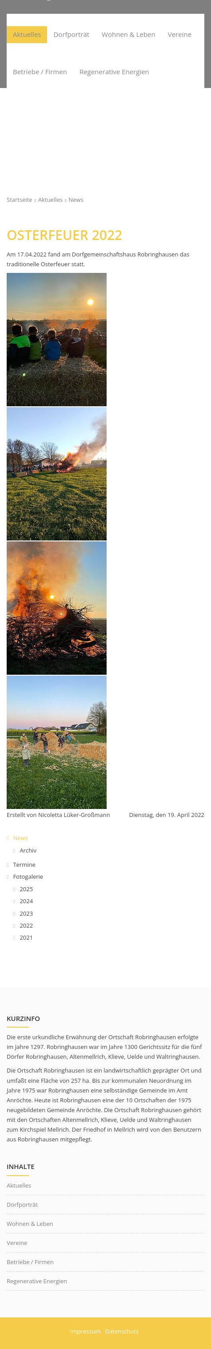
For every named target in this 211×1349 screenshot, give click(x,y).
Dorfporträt (22, 1205)
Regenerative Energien (37, 1281)
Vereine (17, 1243)
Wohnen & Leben (30, 1224)
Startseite (19, 200)
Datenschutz (122, 1331)
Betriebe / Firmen (30, 1262)
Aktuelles (50, 200)
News (75, 200)
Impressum (85, 1331)
